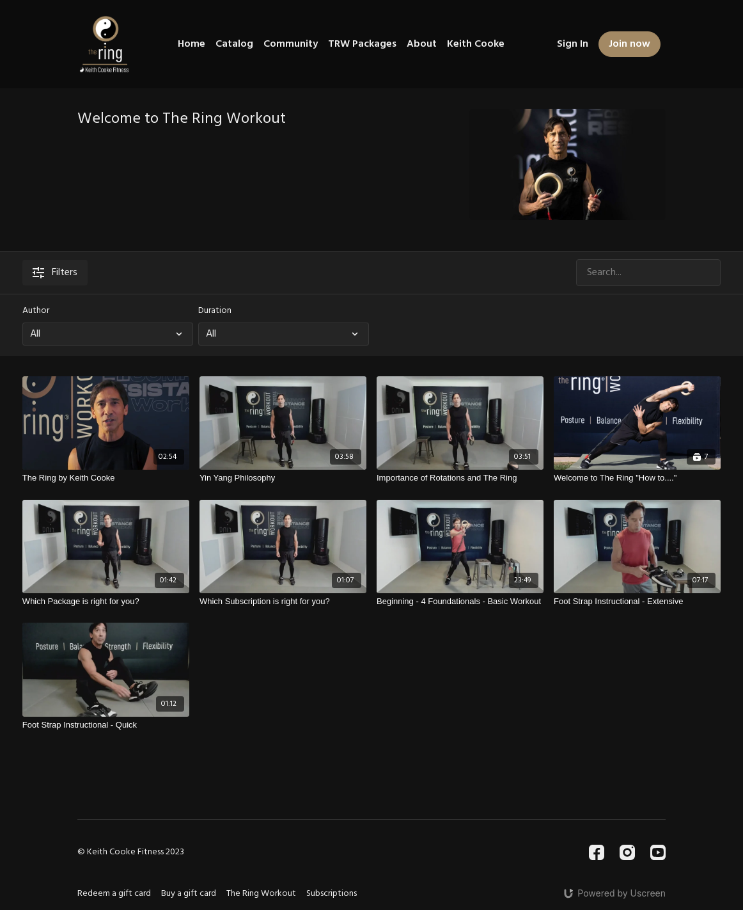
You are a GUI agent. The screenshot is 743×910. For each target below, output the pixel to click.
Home (191, 44)
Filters (55, 272)
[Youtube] (658, 852)
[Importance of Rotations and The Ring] (460, 478)
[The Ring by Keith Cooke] (105, 478)
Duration (214, 311)
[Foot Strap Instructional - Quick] (105, 725)
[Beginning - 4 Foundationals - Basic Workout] (460, 601)
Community (290, 44)
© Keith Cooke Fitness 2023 (130, 852)
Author (35, 311)
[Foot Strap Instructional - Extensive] (637, 601)
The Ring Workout (261, 893)
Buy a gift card (188, 893)
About (422, 44)
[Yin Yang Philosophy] (282, 478)
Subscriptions (331, 893)
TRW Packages (362, 44)
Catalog (234, 44)
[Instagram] (627, 852)
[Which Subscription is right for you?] (282, 601)
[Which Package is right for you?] (105, 601)
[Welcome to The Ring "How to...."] (637, 478)
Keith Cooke (475, 44)
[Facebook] (596, 852)
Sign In (572, 44)
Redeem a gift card (114, 893)
